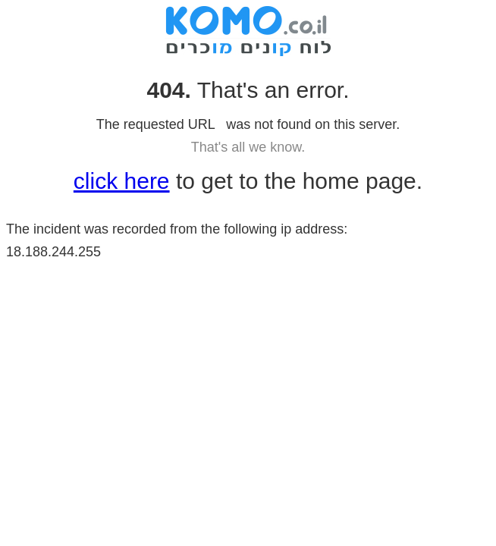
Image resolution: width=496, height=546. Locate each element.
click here (122, 180)
